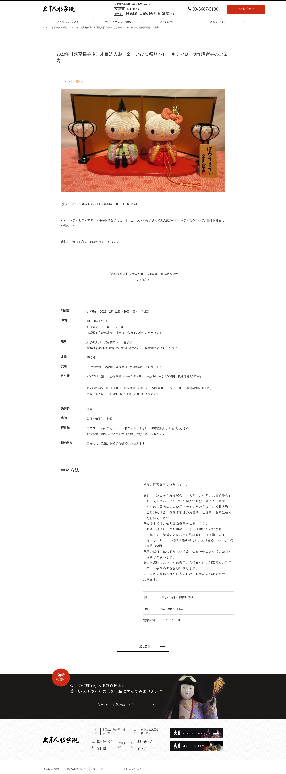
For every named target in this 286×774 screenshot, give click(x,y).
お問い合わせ (223, 9)
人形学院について (68, 22)
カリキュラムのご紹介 (118, 22)
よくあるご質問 (51, 765)
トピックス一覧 (59, 27)
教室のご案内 (218, 22)
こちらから (143, 279)
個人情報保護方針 (76, 765)
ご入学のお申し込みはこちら (114, 704)
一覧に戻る (143, 646)
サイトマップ (100, 765)
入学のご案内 (168, 22)
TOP (45, 27)
